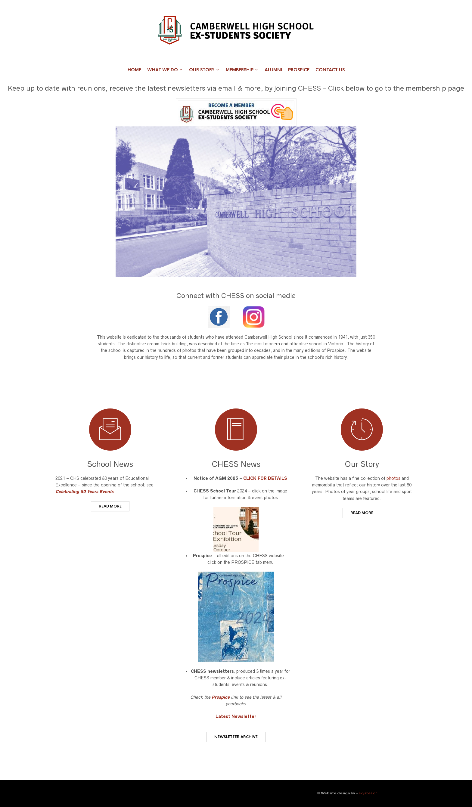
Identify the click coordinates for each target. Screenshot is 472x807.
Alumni (273, 70)
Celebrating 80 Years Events (84, 491)
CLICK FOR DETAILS (265, 478)
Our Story (202, 70)
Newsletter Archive (236, 736)
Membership (239, 70)
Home (134, 70)
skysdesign (368, 793)
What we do (162, 70)
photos (393, 478)
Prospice (298, 70)
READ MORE (110, 506)
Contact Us (330, 70)
